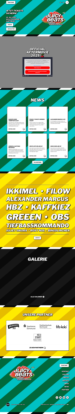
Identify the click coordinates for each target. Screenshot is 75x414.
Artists (37, 237)
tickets (10, 24)
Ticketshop (11, 2)
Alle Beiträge (37, 162)
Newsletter (11, 29)
